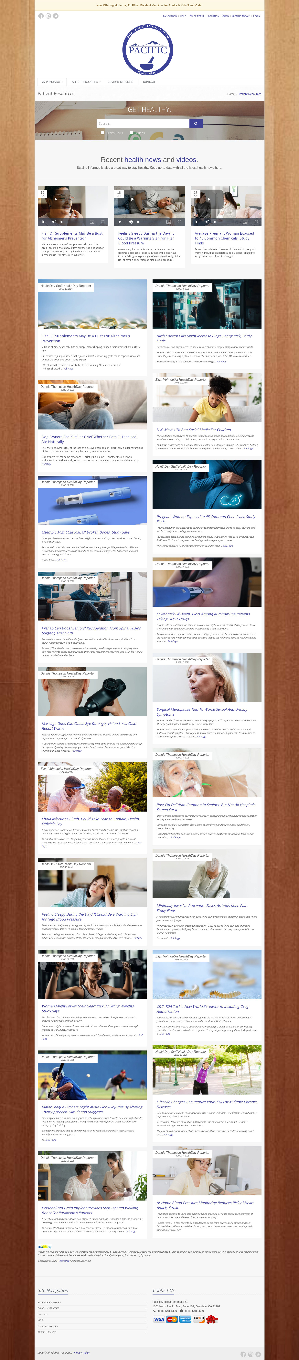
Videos (137, 133)
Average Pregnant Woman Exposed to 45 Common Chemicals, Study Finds (224, 238)
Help (183, 16)
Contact (149, 81)
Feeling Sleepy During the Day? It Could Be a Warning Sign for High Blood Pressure (146, 238)
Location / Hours (218, 16)
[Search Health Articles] (143, 123)
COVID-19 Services (120, 81)
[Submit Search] (196, 123)
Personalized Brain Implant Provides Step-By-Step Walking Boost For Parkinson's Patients (90, 1210)
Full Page (68, 368)
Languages (169, 16)
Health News (112, 133)
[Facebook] (243, 1354)
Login (256, 16)
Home (231, 94)
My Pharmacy (51, 81)
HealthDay (63, 1260)
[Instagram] (250, 1354)
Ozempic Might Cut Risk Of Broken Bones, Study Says (85, 532)
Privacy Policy (47, 1332)
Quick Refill (197, 16)
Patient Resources (84, 81)
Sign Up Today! (241, 16)
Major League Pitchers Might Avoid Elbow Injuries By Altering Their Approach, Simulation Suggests (92, 1109)
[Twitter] (258, 1354)
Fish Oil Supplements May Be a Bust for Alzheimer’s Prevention (72, 235)
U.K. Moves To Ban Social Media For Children (193, 429)
